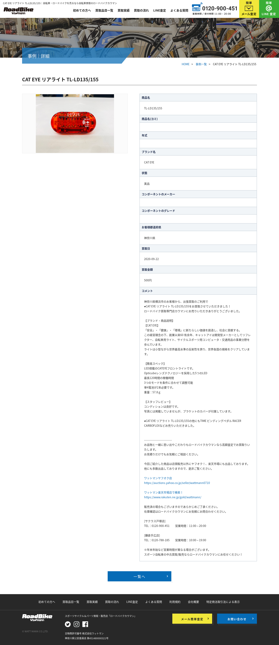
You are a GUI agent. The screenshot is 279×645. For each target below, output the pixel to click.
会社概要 (193, 602)
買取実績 (124, 10)
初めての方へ (82, 10)
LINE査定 (159, 10)
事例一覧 (201, 64)
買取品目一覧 (104, 10)
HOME (185, 64)
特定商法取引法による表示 (223, 602)
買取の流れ (141, 10)
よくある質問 (179, 10)
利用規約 (174, 602)
